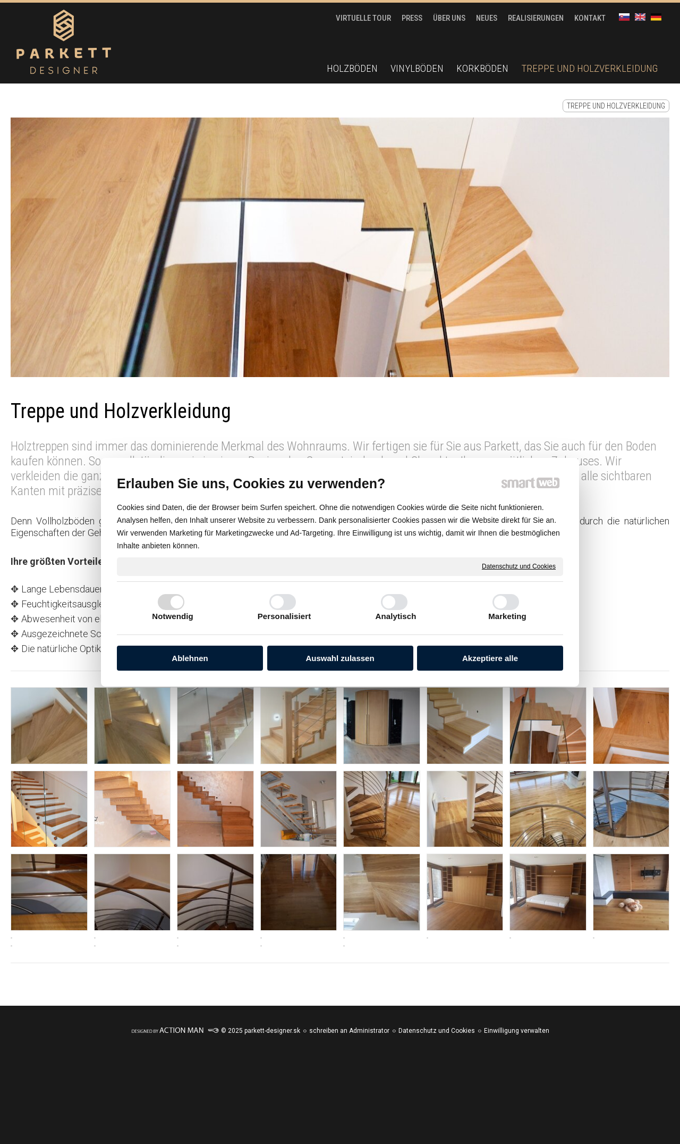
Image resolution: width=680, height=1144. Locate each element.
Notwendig (172, 616)
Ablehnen (190, 658)
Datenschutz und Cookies (519, 566)
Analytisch (396, 616)
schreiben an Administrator (349, 1030)
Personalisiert (284, 616)
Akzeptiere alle (490, 658)
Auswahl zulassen (339, 658)
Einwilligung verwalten (516, 1030)
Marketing (507, 616)
